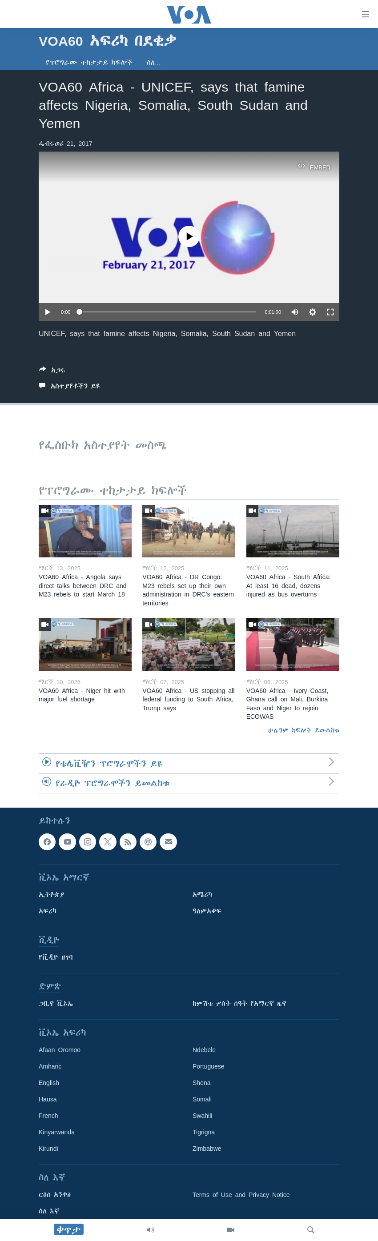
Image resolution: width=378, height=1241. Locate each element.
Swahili (202, 1116)
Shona (201, 1083)
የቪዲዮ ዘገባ (56, 957)
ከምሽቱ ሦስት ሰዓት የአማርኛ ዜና (239, 1004)
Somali (202, 1099)
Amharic (50, 1066)
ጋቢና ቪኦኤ (56, 1004)
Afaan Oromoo (59, 1050)
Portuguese (209, 1066)
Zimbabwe (207, 1149)
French (48, 1116)
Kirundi (48, 1149)
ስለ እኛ (49, 1211)
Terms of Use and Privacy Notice (241, 1195)
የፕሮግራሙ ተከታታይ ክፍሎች (89, 63)
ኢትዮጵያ (51, 895)
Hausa (47, 1099)
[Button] (52, 372)
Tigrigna (204, 1132)
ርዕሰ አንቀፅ (55, 1195)
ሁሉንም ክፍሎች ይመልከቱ (303, 730)
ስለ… (154, 63)
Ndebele (204, 1050)
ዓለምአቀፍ (207, 911)
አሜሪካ (202, 895)
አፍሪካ (47, 911)
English (49, 1083)
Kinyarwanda (57, 1132)
